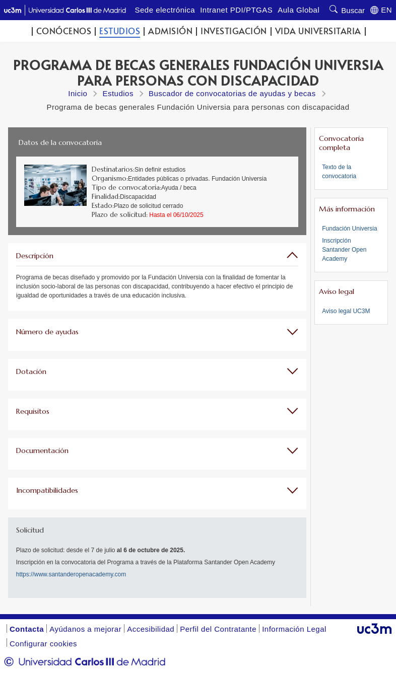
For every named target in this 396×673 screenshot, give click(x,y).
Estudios (119, 31)
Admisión (170, 31)
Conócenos (64, 31)
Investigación (234, 31)
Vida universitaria (318, 31)
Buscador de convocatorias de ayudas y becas (232, 93)
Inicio (77, 93)
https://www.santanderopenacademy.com (71, 574)
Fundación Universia (349, 228)
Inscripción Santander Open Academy (344, 249)
